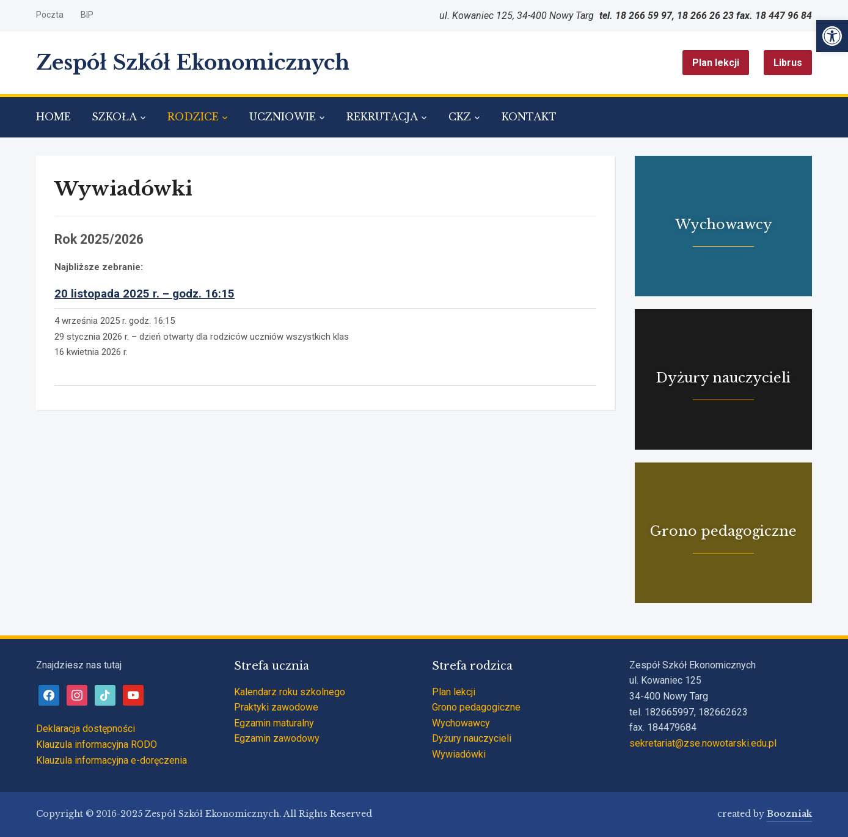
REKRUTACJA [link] (382, 117)
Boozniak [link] (789, 813)
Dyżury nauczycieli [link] (471, 738)
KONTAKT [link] (529, 117)
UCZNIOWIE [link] (282, 117)
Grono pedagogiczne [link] (476, 707)
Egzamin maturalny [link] (274, 723)
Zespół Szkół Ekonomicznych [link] (192, 62)
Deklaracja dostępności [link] (85, 728)
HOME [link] (53, 117)
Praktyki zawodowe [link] (276, 707)
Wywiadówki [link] (459, 754)
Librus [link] (787, 62)
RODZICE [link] (193, 117)
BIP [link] (87, 15)
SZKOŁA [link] (114, 117)
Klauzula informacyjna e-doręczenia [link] (111, 760)
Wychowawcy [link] (461, 723)
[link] (832, 36)
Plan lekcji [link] (715, 62)
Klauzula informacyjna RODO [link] (96, 744)
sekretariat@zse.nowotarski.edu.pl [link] (703, 743)
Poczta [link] (50, 15)
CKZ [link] (459, 117)
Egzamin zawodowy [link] (277, 738)
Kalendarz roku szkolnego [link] (289, 692)
